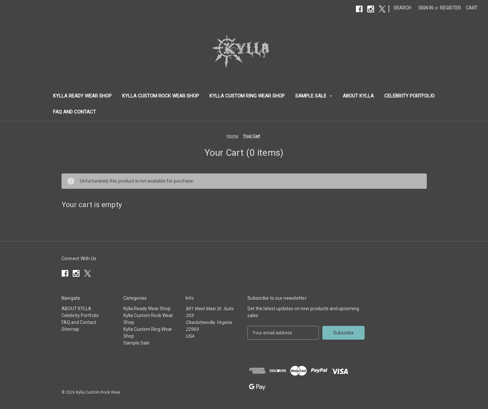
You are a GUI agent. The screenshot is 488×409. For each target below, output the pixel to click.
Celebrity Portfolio (409, 96)
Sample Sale (314, 96)
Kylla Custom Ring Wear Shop (247, 96)
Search (402, 7)
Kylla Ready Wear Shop (82, 96)
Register (450, 7)
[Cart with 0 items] (471, 8)
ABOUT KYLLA (358, 96)
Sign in (425, 7)
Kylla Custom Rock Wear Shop (160, 96)
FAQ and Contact (74, 112)
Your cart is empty (92, 205)
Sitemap (70, 329)
